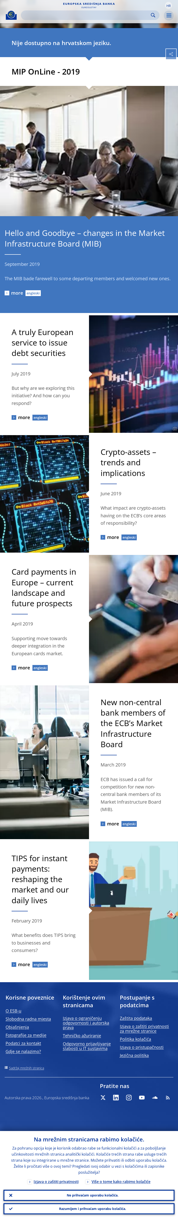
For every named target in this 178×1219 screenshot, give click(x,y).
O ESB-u (13, 1011)
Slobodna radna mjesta (28, 1019)
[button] (168, 5)
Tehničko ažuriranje (82, 1035)
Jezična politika (134, 1055)
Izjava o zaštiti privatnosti (56, 1181)
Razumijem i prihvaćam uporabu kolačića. (92, 1208)
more (17, 293)
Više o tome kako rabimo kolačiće (121, 1181)
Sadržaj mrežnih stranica (26, 1068)
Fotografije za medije (26, 1035)
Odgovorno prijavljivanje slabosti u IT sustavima (87, 1046)
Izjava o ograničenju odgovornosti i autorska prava (86, 1022)
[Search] (86, 15)
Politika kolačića (135, 1039)
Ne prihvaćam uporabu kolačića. (92, 1195)
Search (153, 15)
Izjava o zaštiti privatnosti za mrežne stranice (144, 1028)
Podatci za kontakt (23, 1043)
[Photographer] (174, 428)
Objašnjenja (17, 1027)
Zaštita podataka (136, 1018)
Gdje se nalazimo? (23, 1051)
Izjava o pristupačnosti (142, 1047)
